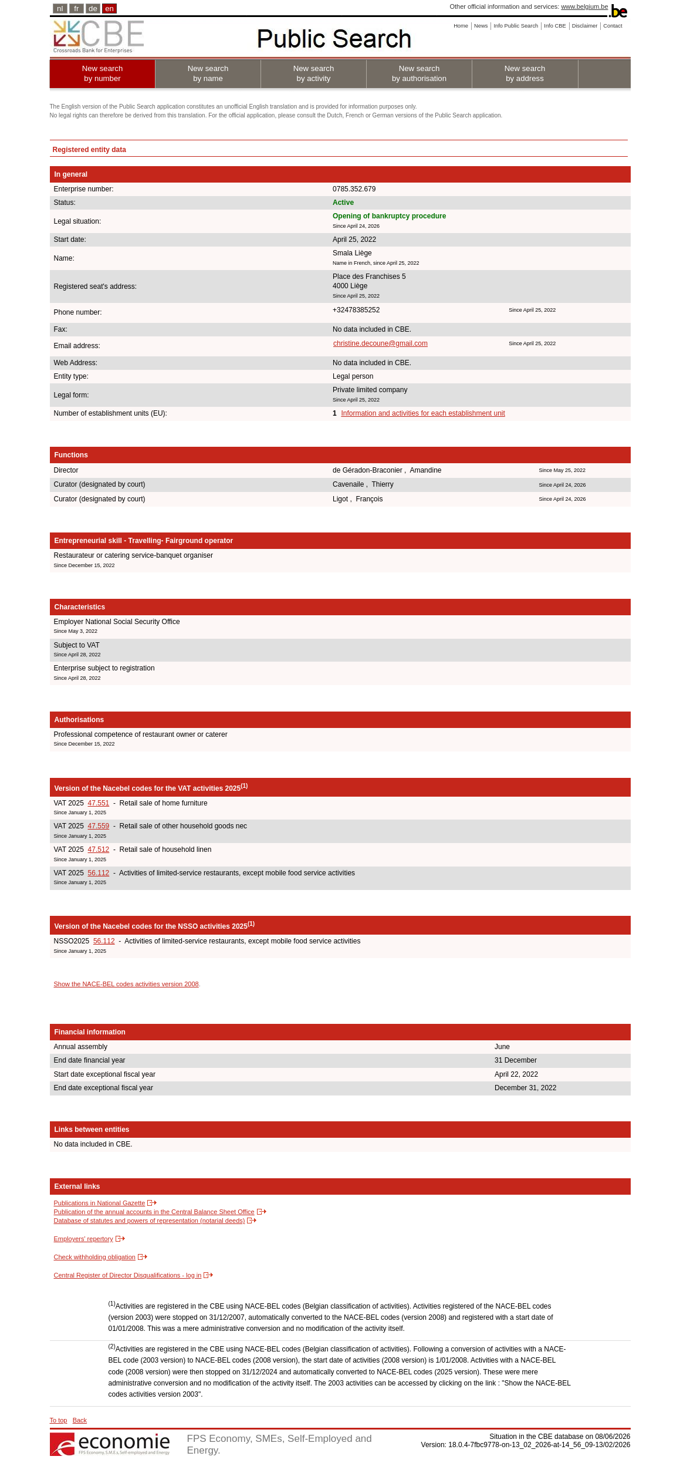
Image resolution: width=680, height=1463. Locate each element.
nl (60, 8)
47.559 (99, 826)
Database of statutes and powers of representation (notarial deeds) (149, 1220)
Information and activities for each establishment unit (423, 413)
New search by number (102, 73)
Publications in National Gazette (100, 1202)
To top (58, 1420)
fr (76, 8)
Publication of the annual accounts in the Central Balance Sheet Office (154, 1211)
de (93, 8)
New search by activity (313, 73)
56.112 (99, 873)
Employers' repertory (83, 1238)
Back (80, 1420)
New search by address (525, 73)
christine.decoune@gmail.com (380, 343)
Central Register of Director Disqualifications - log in (128, 1275)
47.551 (99, 803)
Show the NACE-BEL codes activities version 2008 (126, 983)
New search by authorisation (419, 73)
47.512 (99, 849)
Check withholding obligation (95, 1256)
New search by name (208, 73)
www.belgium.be (584, 6)
